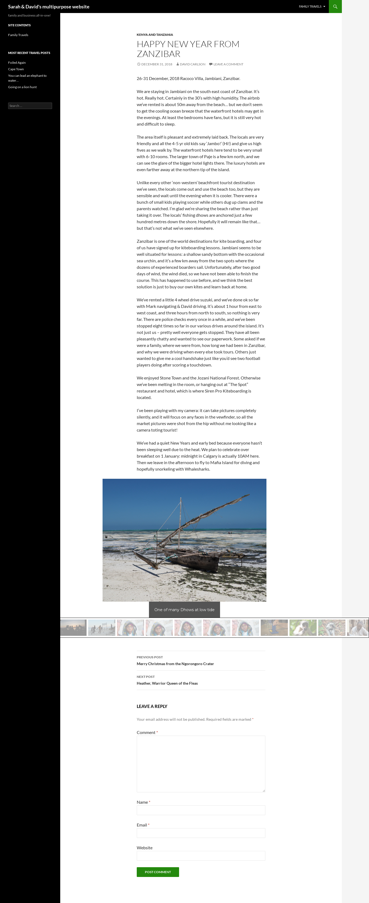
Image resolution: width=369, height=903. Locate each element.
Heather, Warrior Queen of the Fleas (201, 679)
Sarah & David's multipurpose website (49, 6)
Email (143, 824)
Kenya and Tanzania (155, 35)
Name (143, 802)
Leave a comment (228, 64)
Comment (147, 732)
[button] (73, 628)
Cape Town (16, 69)
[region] (184, 558)
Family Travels (310, 6)
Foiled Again (17, 62)
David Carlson (192, 64)
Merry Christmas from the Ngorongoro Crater (201, 660)
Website (144, 847)
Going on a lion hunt (22, 87)
